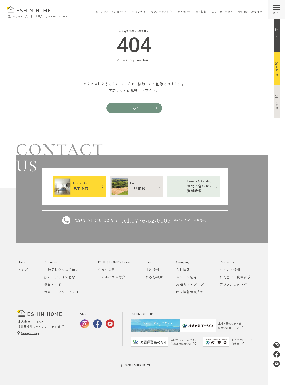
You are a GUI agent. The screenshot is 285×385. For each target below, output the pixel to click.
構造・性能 (53, 284)
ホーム (121, 60)
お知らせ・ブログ (222, 12)
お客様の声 (183, 12)
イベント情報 (230, 269)
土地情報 (152, 269)
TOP (134, 108)
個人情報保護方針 (190, 291)
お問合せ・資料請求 (235, 277)
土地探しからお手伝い (61, 269)
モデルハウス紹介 (161, 12)
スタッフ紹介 (186, 277)
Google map (30, 333)
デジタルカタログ (233, 284)
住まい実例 (138, 12)
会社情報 (201, 12)
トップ (22, 269)
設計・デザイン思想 (59, 277)
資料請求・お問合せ (250, 12)
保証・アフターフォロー (63, 291)
